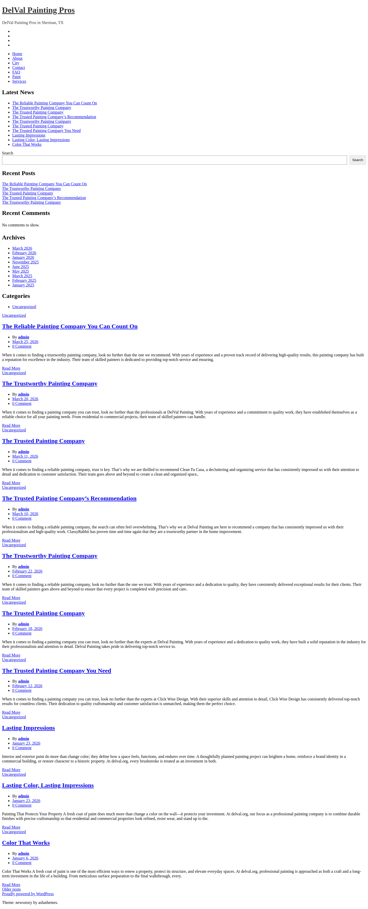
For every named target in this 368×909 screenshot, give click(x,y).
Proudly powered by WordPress (28, 894)
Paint (16, 77)
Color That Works (27, 144)
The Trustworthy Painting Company (41, 107)
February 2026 (24, 253)
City (15, 63)
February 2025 (24, 280)
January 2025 (23, 285)
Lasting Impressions (28, 135)
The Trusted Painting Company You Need (46, 130)
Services (19, 81)
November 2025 (25, 262)
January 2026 (23, 257)
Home (17, 54)
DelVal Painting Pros (38, 10)
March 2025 (22, 276)
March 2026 (22, 248)
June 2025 (20, 266)
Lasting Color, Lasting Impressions (41, 140)
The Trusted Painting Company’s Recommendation (54, 117)
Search (7, 153)
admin (23, 337)
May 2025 (20, 271)
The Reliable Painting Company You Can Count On (54, 103)
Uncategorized (24, 307)
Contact (18, 67)
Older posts (11, 889)
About (17, 58)
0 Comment (21, 346)
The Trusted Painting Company (37, 112)
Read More (11, 368)
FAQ (16, 72)
